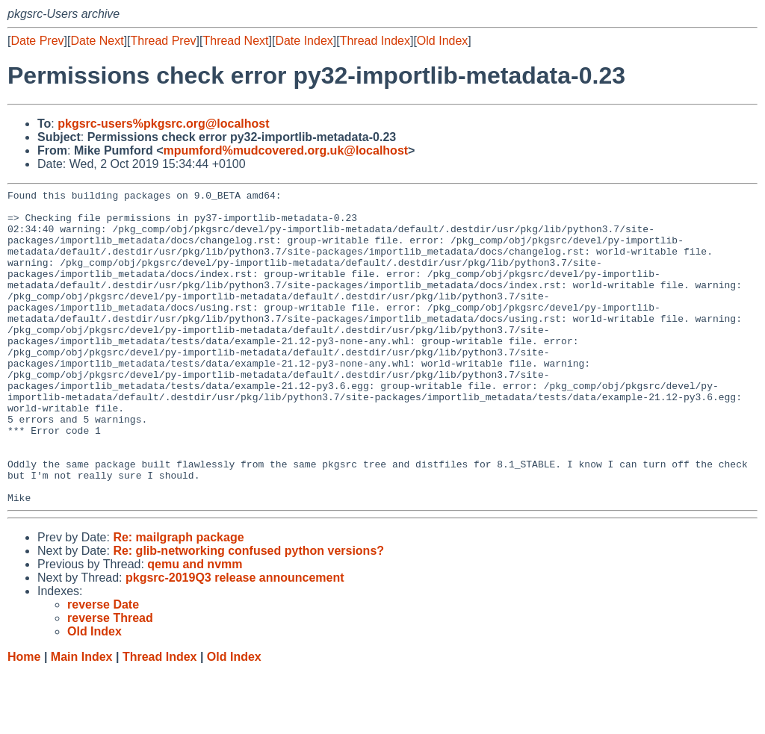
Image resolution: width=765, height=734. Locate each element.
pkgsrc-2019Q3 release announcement (235, 640)
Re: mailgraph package (178, 600)
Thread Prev (163, 40)
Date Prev (37, 40)
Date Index (303, 40)
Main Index (82, 719)
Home (23, 719)
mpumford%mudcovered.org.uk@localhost (285, 150)
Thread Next (235, 40)
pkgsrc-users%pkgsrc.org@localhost (163, 123)
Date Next (96, 40)
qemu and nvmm (194, 627)
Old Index (442, 40)
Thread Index (375, 40)
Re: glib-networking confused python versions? (248, 613)
